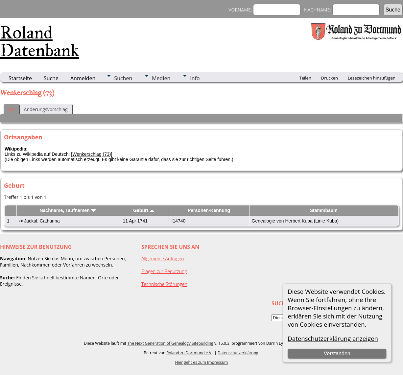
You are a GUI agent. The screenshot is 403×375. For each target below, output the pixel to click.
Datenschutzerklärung (238, 353)
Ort (11, 109)
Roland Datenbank (39, 41)
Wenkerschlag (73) (91, 154)
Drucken (329, 78)
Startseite (20, 78)
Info (195, 78)
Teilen (305, 78)
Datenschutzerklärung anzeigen (333, 338)
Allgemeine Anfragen (162, 258)
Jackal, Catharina (41, 220)
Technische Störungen (164, 284)
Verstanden (337, 353)
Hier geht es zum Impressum (201, 362)
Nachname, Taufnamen (67, 210)
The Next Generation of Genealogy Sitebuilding (170, 343)
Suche (51, 78)
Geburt (143, 210)
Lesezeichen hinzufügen (371, 78)
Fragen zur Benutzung (164, 271)
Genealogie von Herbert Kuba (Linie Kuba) (295, 220)
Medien (161, 78)
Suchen (123, 78)
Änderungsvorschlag (46, 109)
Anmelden (82, 78)
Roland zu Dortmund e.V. (189, 353)
